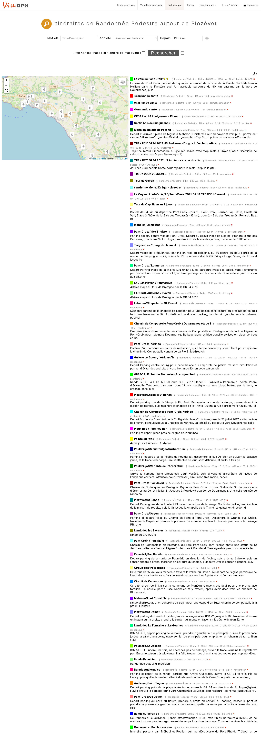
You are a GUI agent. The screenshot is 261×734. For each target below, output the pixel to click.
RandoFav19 (241, 187)
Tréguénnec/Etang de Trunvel (155, 245)
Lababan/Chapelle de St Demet (155, 303)
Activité (105, 38)
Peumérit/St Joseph (147, 645)
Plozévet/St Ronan (146, 500)
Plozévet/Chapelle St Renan (153, 394)
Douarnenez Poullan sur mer (153, 727)
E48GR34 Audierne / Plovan (152, 293)
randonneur (237, 232)
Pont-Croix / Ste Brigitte (150, 231)
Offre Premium (230, 5)
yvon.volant (225, 174)
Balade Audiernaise (147, 669)
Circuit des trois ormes (149, 567)
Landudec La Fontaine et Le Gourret (158, 625)
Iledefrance (238, 130)
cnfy (228, 283)
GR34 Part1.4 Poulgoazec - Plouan (156, 116)
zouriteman (136, 379)
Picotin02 (227, 714)
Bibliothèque (175, 5)
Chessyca (166, 148)
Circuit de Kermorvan (148, 581)
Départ (165, 38)
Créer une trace (126, 5)
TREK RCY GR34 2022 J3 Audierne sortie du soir (167, 160)
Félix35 (249, 79)
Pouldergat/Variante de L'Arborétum (158, 466)
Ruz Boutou (251, 204)
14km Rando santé (146, 96)
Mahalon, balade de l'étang (152, 129)
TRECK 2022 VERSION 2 (150, 174)
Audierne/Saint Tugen (149, 683)
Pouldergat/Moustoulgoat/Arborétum (159, 449)
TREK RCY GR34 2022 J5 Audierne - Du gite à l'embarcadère (175, 143)
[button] (59, 92)
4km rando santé (145, 109)
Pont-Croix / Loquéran (149, 265)
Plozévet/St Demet (147, 612)
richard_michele (222, 225)
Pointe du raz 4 (144, 439)
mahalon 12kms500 (147, 224)
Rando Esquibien (145, 659)
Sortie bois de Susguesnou (152, 123)
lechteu (245, 123)
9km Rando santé (146, 102)
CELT (223, 500)
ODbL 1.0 (123, 159)
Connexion (250, 5)
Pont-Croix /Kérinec (147, 344)
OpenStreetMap (98, 159)
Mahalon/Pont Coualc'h (150, 598)
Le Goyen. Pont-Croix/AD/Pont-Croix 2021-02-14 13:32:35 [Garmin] (179, 194)
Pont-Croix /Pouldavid (149, 483)
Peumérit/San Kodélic (148, 554)
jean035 (220, 439)
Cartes (190, 5)
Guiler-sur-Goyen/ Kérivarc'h (154, 357)
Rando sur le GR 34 (146, 713)
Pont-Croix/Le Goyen (148, 696)
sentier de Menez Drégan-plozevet (157, 187)
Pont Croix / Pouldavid (149, 540)
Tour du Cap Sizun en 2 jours (153, 204)
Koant (221, 727)
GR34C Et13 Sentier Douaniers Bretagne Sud (164, 374)
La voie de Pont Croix (148, 79)
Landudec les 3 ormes (149, 530)
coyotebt (236, 116)
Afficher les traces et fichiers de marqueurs (107, 52)
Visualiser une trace (151, 5)
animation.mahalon (220, 96)
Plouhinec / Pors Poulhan (150, 428)
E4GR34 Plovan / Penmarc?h (153, 282)
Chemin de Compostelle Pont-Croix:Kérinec (163, 411)
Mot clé (53, 38)
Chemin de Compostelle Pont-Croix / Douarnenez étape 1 (172, 323)
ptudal (163, 198)
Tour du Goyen (144, 180)
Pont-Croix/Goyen (146, 513)
